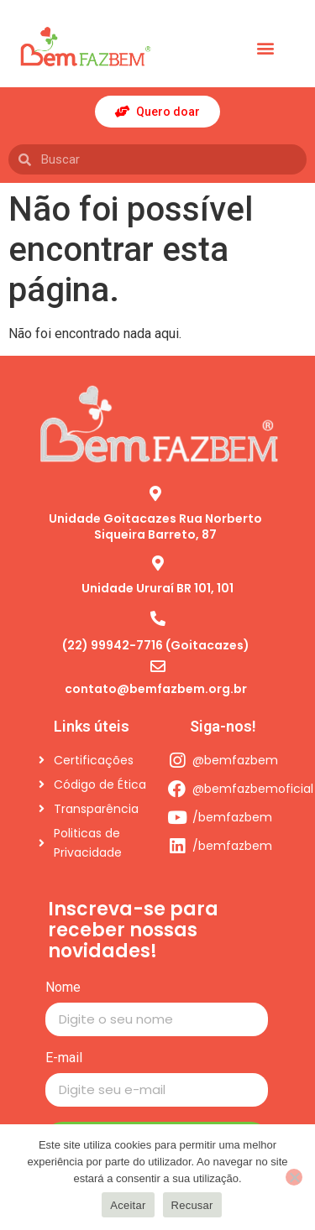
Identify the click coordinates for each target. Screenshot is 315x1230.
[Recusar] (294, 1177)
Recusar (192, 1205)
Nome (63, 988)
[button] (265, 48)
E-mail (63, 1058)
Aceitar (127, 1205)
